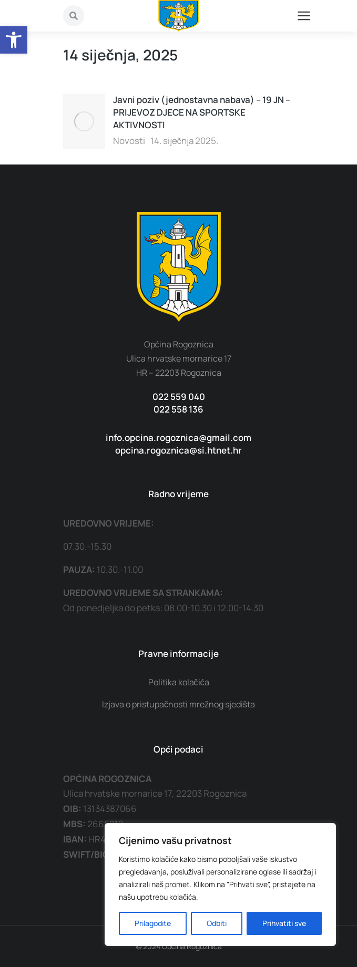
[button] (13, 40)
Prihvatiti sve (284, 923)
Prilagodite (153, 923)
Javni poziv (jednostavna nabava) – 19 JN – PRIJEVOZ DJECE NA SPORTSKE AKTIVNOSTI (201, 112)
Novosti (129, 141)
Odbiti (217, 923)
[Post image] (84, 121)
